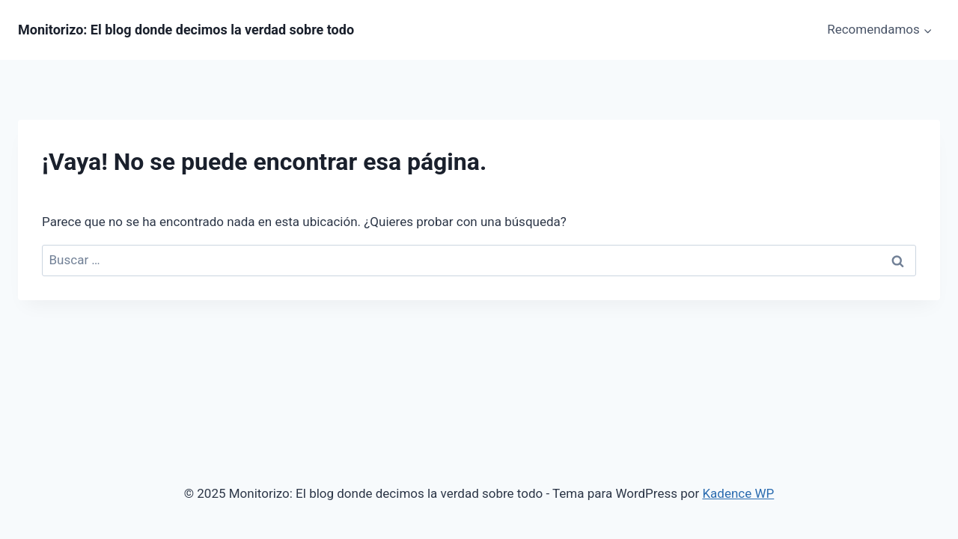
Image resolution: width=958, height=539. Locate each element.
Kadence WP (738, 493)
